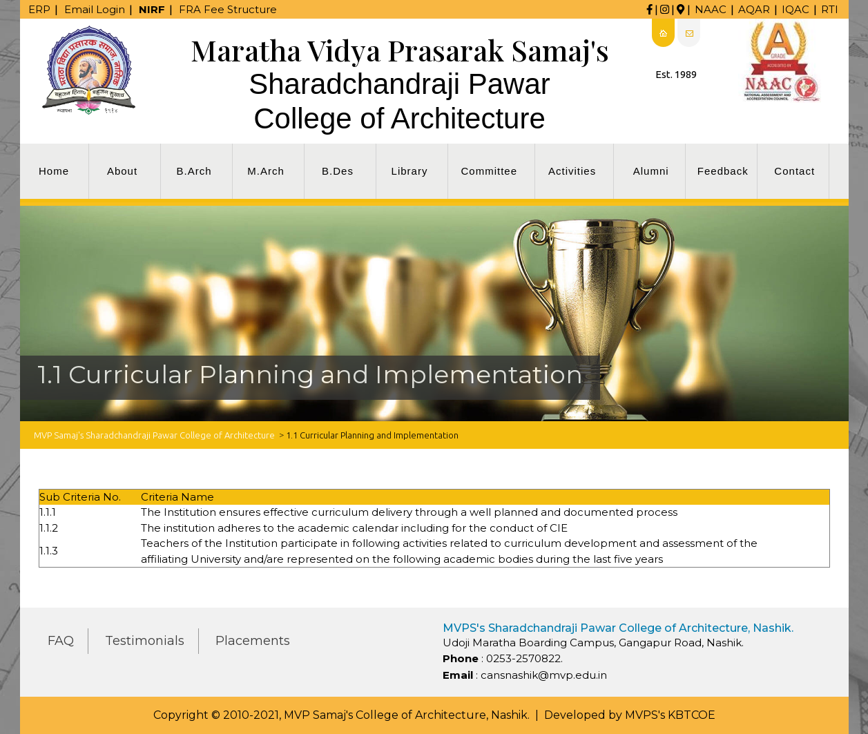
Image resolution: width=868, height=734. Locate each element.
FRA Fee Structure (228, 9)
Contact (794, 171)
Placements (252, 640)
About (122, 171)
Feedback (723, 171)
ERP (39, 9)
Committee (489, 171)
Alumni (651, 171)
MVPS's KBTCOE (670, 715)
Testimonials (144, 640)
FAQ (61, 640)
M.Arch (265, 171)
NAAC (710, 9)
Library (410, 171)
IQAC (795, 9)
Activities (572, 171)
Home (54, 171)
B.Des (338, 171)
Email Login (94, 9)
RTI (829, 9)
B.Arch (193, 171)
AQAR (754, 9)
